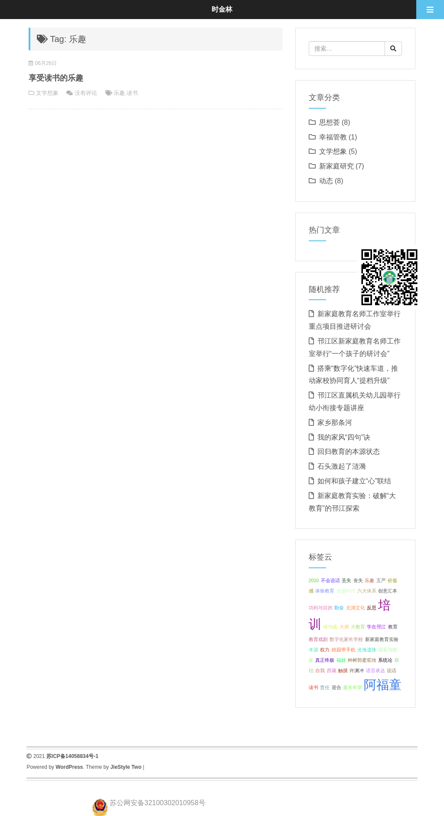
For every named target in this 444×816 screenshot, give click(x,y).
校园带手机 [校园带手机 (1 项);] (344, 649)
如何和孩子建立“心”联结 (354, 481)
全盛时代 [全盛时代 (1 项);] (346, 590)
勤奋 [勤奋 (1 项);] (339, 607)
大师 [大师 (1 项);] (344, 626)
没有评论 (86, 93)
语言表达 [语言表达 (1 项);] (375, 670)
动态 (326, 181)
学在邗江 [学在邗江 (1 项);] (376, 626)
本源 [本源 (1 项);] (313, 649)
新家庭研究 (336, 166)
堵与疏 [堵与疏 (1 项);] (330, 626)
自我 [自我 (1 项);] (320, 670)
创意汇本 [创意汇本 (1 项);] (387, 590)
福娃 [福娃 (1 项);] (341, 660)
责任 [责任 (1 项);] (325, 687)
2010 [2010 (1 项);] (314, 580)
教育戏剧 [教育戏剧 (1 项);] (318, 639)
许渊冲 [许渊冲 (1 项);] (356, 670)
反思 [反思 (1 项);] (371, 607)
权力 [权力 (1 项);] (325, 649)
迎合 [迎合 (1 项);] (336, 687)
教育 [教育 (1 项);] (393, 626)
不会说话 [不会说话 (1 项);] (330, 580)
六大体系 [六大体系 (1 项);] (366, 590)
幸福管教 (333, 137)
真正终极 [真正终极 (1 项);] (324, 660)
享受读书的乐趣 (56, 78)
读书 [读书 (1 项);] (313, 687)
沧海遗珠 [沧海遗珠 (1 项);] (366, 649)
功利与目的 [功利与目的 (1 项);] (321, 607)
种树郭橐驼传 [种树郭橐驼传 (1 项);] (362, 660)
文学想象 (47, 93)
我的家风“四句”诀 (344, 437)
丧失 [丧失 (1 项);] (358, 580)
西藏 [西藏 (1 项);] (331, 670)
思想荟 (329, 122)
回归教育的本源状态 (348, 451)
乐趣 (119, 93)
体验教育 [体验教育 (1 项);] (324, 590)
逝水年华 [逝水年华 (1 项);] (352, 687)
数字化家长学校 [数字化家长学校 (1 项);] (346, 639)
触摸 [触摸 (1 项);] (343, 670)
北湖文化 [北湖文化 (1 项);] (355, 607)
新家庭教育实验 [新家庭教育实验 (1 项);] (381, 639)
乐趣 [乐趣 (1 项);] (369, 580)
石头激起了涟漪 (341, 466)
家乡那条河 (334, 422)
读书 (132, 93)
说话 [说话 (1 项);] (391, 670)
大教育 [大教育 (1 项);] (358, 626)
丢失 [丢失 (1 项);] (346, 580)
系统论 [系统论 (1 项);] (385, 660)
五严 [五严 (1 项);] (381, 580)
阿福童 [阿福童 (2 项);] (383, 684)
